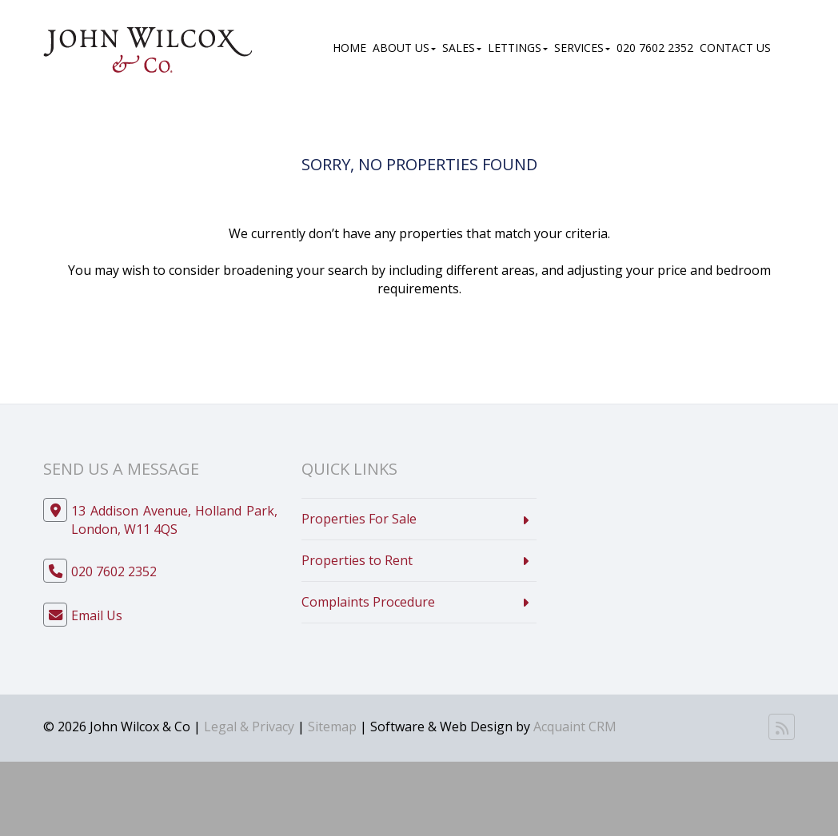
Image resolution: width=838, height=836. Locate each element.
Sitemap (332, 726)
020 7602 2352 (655, 47)
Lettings (518, 47)
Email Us (96, 615)
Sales (461, 47)
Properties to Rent (357, 560)
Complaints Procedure (368, 602)
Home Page (466, 330)
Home (349, 47)
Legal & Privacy (249, 726)
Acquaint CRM (575, 726)
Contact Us (735, 47)
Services (582, 47)
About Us (404, 47)
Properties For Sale (359, 518)
